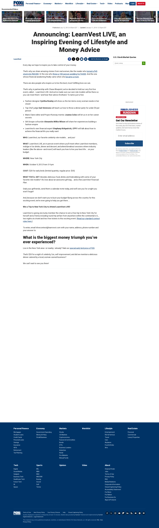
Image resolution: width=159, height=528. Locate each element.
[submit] (143, 63)
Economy (47, 4)
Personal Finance (33, 4)
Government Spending (44, 432)
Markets (58, 4)
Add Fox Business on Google (99, 59)
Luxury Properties (134, 437)
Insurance (17, 445)
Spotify (139, 513)
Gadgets (16, 474)
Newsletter (135, 513)
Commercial (132, 435)
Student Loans (18, 435)
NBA (37, 471)
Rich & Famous (110, 435)
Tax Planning (18, 453)
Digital (16, 469)
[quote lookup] (127, 63)
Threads (77, 59)
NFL (37, 469)
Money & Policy (41, 435)
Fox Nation (108, 495)
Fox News (108, 492)
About (107, 465)
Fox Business (19, 3)
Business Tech (18, 477)
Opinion (62, 465)
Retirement (17, 450)
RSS (131, 513)
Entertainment (110, 432)
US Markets (63, 435)
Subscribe (129, 143)
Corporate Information (112, 484)
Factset (77, 515)
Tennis (38, 487)
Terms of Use (134, 150)
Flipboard (123, 513)
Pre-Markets (63, 455)
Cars (106, 440)
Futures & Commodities (67, 440)
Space (16, 487)
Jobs (106, 471)
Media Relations (110, 482)
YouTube (119, 513)
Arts (106, 447)
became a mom (72, 77)
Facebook (69, 59)
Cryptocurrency (64, 437)
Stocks (61, 432)
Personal (131, 432)
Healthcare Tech (19, 479)
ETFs (61, 445)
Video (110, 4)
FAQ (106, 479)
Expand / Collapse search (127, 3)
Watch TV (141, 3)
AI (14, 484)
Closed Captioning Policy (113, 487)
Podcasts (119, 4)
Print (81, 59)
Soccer (38, 482)
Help (64, 512)
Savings (16, 442)
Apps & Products (110, 500)
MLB (37, 474)
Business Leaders (65, 447)
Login (132, 3)
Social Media (18, 471)
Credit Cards (18, 437)
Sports (39, 465)
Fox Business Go (110, 497)
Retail (61, 453)
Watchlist (69, 4)
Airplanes (108, 442)
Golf (37, 484)
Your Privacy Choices (54, 512)
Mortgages (17, 432)
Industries (62, 450)
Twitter (73, 59)
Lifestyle (79, 4)
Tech (102, 4)
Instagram (115, 513)
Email (85, 59)
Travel (107, 437)
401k (15, 447)
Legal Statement (38, 516)
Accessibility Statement (113, 489)
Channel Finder (110, 469)
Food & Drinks (109, 445)
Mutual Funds (63, 458)
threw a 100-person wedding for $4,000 (69, 74)
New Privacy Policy (39, 512)
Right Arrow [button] (155, 17)
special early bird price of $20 (82, 248)
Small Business (41, 437)
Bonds (61, 442)
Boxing (38, 479)
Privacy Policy (123, 150)
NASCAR (39, 477)
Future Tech (18, 482)
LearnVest (17, 59)
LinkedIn (127, 513)
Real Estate (91, 4)
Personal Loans (19, 440)
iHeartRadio (143, 513)
